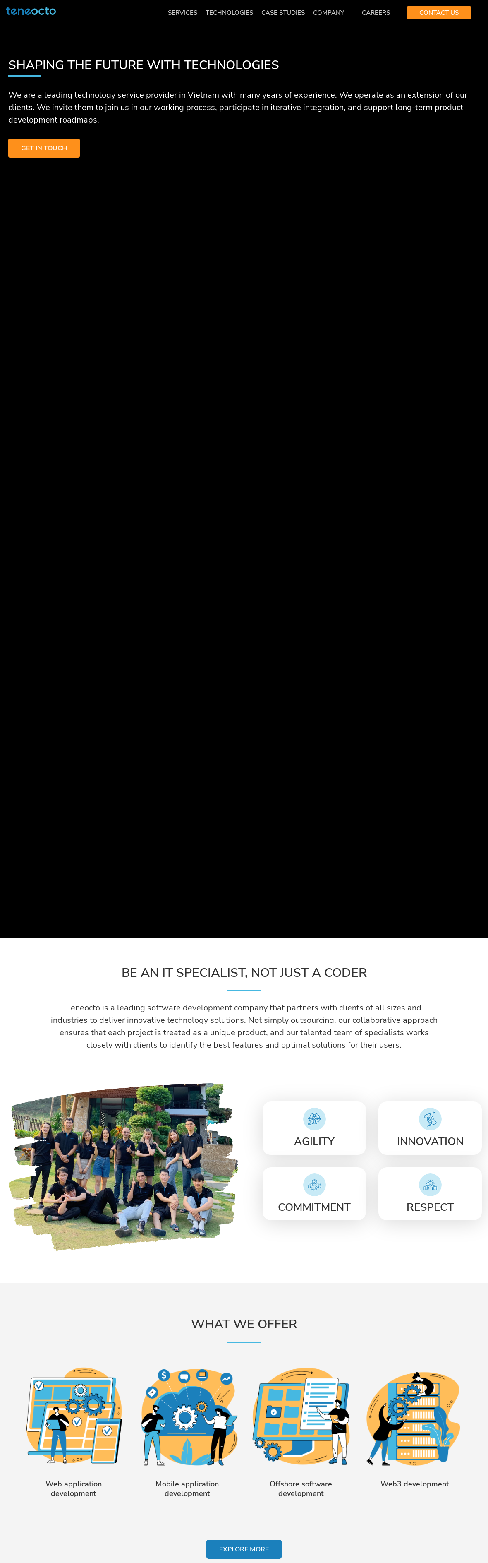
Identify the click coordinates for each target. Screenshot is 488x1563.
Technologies (229, 13)
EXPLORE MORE (244, 1549)
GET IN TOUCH (44, 148)
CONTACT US (439, 13)
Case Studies (283, 13)
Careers (376, 13)
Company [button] (329, 13)
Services (182, 13)
